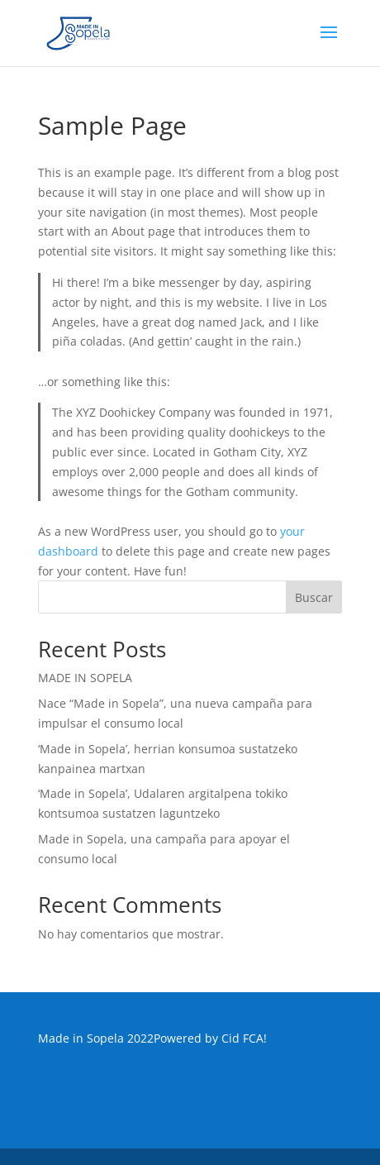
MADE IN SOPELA (85, 677)
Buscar (314, 597)
